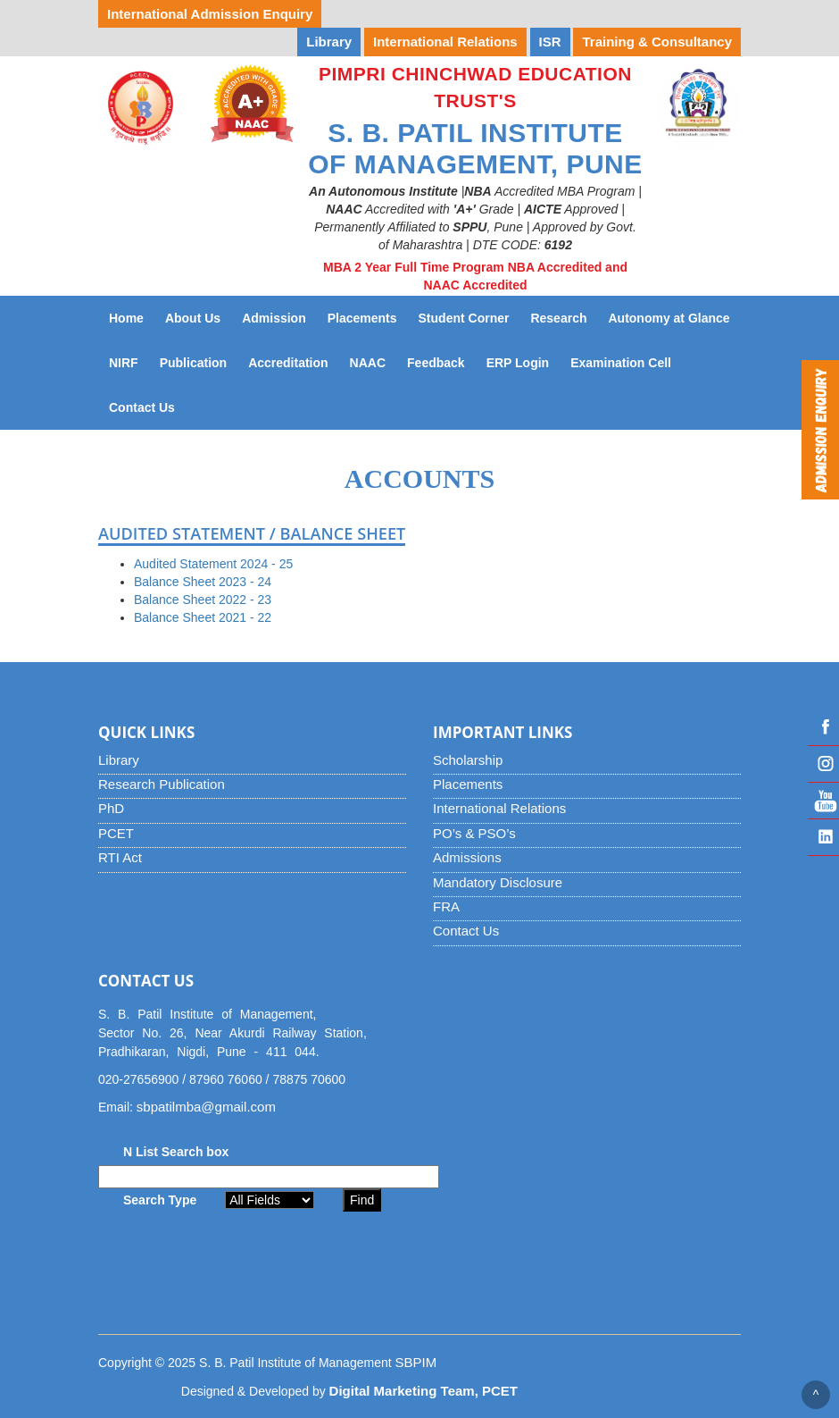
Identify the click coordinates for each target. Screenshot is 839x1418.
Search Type (159, 1200)
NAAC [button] (368, 363)
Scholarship (468, 760)
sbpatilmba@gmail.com (206, 1106)
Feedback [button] (436, 363)
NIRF (129, 361)
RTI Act (120, 857)
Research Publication (161, 784)
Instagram (823, 764)
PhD (111, 808)
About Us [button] (192, 318)
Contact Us (147, 406)
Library (118, 760)
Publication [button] (193, 363)
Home (126, 318)
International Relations (499, 808)
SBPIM (416, 1362)
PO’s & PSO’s (474, 833)
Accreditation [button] (288, 363)
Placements (468, 784)
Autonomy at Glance (674, 316)
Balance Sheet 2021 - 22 (202, 617)
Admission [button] (274, 318)
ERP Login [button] (518, 363)
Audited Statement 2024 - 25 (213, 564)
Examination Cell (626, 361)
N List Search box (175, 1152)
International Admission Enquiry (209, 13)
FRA (446, 906)
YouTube (823, 800)
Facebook (823, 727)
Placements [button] (362, 318)
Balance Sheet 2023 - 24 (202, 582)
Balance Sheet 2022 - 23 (202, 599)
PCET (116, 833)
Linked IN (823, 837)
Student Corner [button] (464, 318)
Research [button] (558, 318)
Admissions (467, 857)
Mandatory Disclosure (497, 882)
